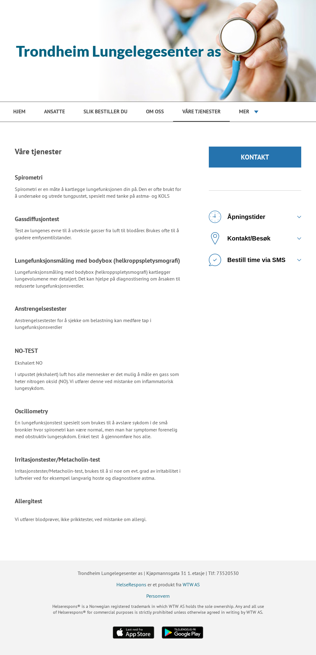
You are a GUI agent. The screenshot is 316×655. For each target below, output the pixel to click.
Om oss (155, 111)
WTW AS (191, 584)
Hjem (19, 111)
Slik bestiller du (105, 111)
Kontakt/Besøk (239, 238)
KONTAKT (255, 157)
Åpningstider (237, 217)
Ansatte (54, 111)
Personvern (158, 596)
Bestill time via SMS (247, 260)
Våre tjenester (201, 111)
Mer (244, 111)
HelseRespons (131, 584)
